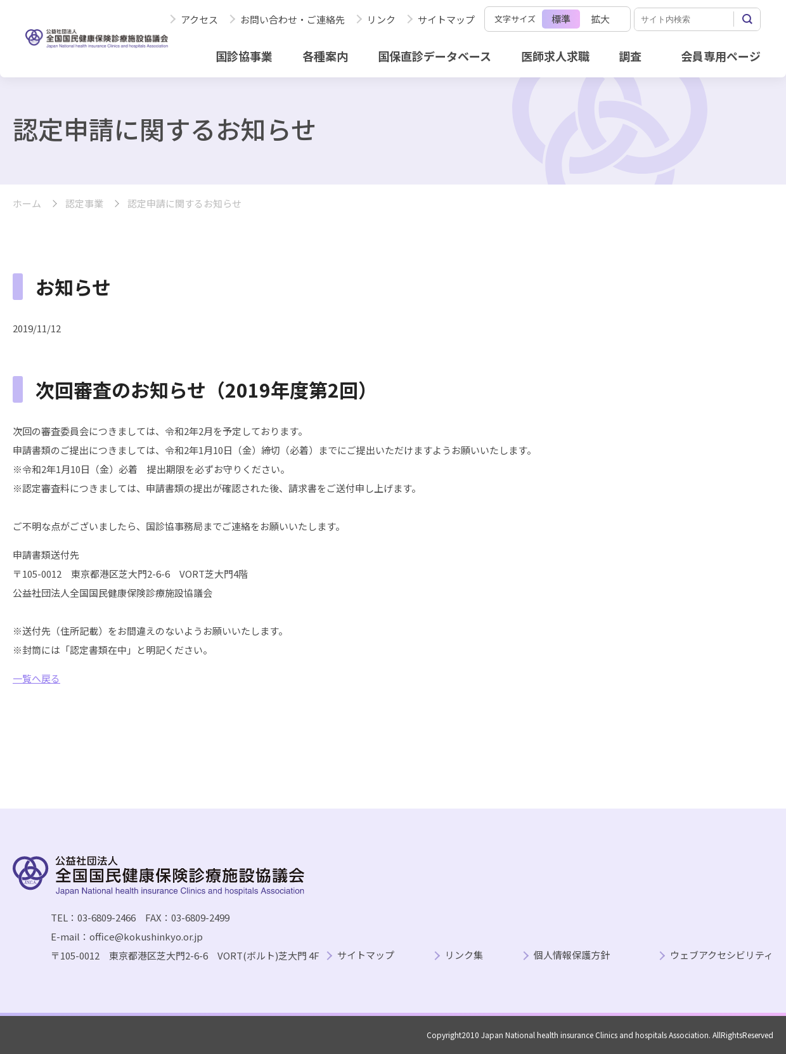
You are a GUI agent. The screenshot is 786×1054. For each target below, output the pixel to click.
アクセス (199, 19)
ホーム (27, 204)
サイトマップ (446, 19)
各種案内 (325, 56)
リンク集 (464, 955)
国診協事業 (244, 56)
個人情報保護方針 (572, 955)
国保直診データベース (434, 56)
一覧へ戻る (36, 678)
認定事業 (84, 204)
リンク (381, 19)
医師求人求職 (555, 56)
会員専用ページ (721, 56)
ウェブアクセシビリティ (721, 955)
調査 (630, 56)
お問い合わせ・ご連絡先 (292, 19)
